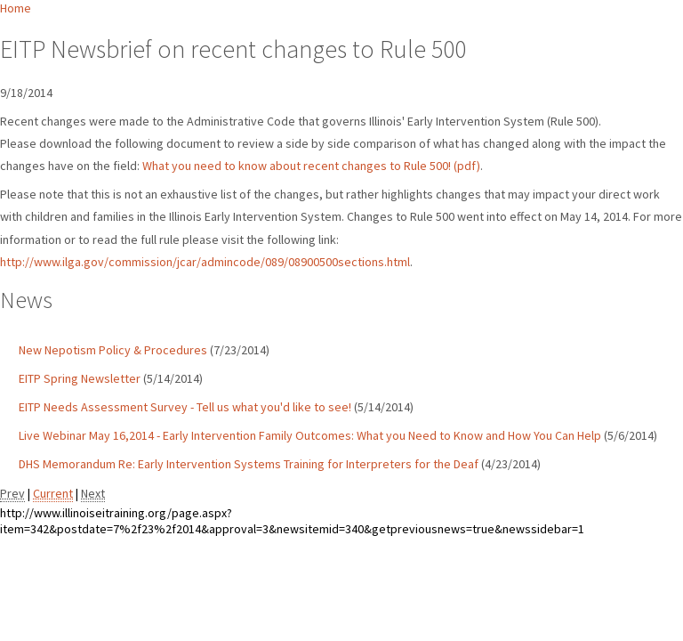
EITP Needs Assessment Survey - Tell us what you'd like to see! (185, 407)
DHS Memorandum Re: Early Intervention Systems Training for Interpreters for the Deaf (248, 464)
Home (15, 8)
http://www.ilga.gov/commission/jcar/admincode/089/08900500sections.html (205, 262)
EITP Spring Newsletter (80, 378)
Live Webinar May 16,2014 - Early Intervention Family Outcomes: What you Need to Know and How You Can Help (310, 435)
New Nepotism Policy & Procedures (113, 350)
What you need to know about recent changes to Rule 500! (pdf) (311, 166)
